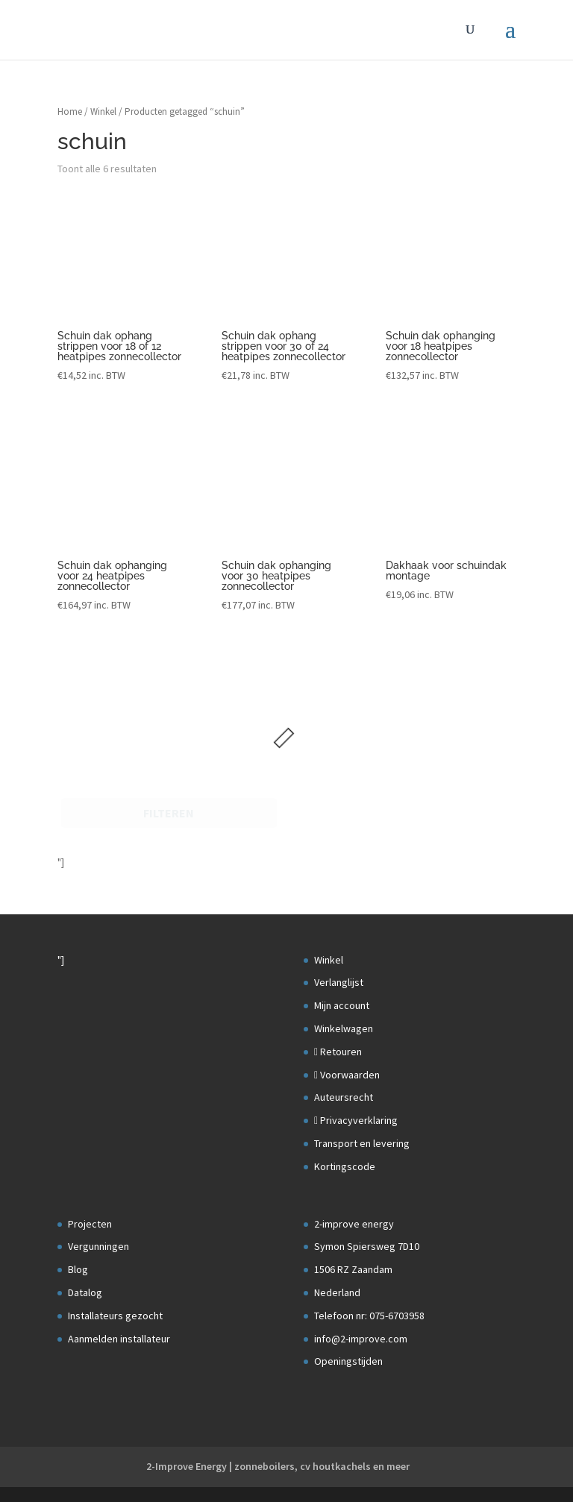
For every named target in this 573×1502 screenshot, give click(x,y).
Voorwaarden (347, 1074)
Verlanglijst (338, 982)
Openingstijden (348, 1361)
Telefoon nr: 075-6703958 (369, 1315)
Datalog (85, 1292)
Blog (78, 1269)
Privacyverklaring (356, 1120)
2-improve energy (354, 1224)
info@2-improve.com (360, 1338)
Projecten (90, 1224)
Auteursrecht (343, 1097)
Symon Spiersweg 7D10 (366, 1246)
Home (69, 111)
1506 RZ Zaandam (353, 1269)
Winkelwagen (343, 1028)
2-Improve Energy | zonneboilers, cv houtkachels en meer (278, 1466)
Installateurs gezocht (115, 1315)
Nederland (337, 1292)
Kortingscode (344, 1166)
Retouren (338, 1051)
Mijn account (341, 1005)
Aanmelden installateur (119, 1338)
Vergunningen (98, 1246)
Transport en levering (362, 1143)
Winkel (103, 111)
